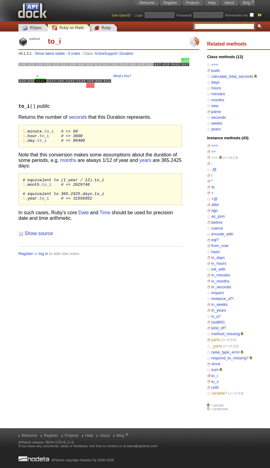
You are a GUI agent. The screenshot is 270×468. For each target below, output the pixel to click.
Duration (126, 53)
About (229, 3)
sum (215, 369)
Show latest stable (50, 53)
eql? (215, 240)
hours (216, 88)
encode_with (222, 234)
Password (183, 15)
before (216, 222)
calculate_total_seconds (232, 76)
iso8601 (218, 322)
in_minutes (220, 275)
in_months (220, 281)
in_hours (218, 263)
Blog (246, 3)
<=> (214, 145)
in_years (218, 310)
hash (215, 251)
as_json (218, 216)
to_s (215, 381)
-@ (214, 169)
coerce (217, 228)
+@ (214, 199)
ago (214, 210)
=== (214, 64)
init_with (218, 269)
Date (83, 219)
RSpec (32, 28)
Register (170, 3)
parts (215, 339)
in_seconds (221, 287)
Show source (39, 240)
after (215, 204)
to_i (214, 375)
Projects (192, 3)
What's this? (122, 76)
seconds (218, 117)
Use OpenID (121, 15)
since (216, 363)
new (214, 105)
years (216, 129)
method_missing (225, 333)
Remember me (236, 15)
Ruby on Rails (68, 28)
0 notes (74, 53)
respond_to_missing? (230, 358)
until (214, 387)
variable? (219, 393)
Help (212, 3)
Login (138, 15)
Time (104, 219)
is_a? (216, 316)
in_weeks (219, 304)
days (215, 82)
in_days (218, 257)
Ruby (102, 28)
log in (43, 260)
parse (216, 111)
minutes (218, 94)
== (213, 151)
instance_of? (222, 298)
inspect (217, 292)
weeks (216, 123)
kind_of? (218, 328)
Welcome (147, 3)
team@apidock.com (142, 446)
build (215, 70)
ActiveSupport (106, 53)
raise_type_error (225, 352)
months (217, 100)
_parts (216, 346)
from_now (220, 245)
